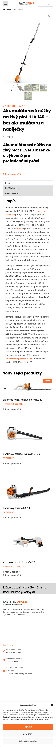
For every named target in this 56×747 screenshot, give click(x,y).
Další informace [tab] (12, 188)
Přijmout (28, 726)
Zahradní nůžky (14, 106)
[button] (52, 705)
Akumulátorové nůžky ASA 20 (19, 562)
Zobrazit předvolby (28, 741)
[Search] (45, 4)
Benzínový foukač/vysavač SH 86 (21, 454)
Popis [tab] (7, 183)
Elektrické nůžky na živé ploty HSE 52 (22, 399)
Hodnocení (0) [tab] (11, 193)
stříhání (19, 228)
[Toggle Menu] (5, 3)
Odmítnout (28, 733)
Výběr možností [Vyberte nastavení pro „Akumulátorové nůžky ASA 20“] (13, 572)
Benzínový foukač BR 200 (17, 508)
